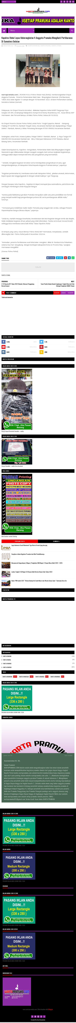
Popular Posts (20, 542)
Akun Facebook (68, 756)
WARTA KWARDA (7, 661)
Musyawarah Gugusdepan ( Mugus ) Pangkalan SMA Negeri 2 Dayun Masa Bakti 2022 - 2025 (36, 564)
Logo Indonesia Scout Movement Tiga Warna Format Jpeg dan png (29, 546)
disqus (63, 293)
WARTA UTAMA (56, 46)
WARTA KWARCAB (34, 46)
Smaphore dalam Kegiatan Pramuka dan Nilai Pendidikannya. (28, 555)
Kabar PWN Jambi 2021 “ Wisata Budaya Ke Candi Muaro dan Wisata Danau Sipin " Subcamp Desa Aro (39, 581)
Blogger (50, 1010)
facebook (70, 293)
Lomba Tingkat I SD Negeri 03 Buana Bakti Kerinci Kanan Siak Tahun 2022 (31, 572)
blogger (56, 293)
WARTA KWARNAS (7, 664)
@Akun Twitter (8, 756)
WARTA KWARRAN (7, 668)
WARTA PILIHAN (45, 46)
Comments (56, 542)
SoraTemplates (41, 1020)
